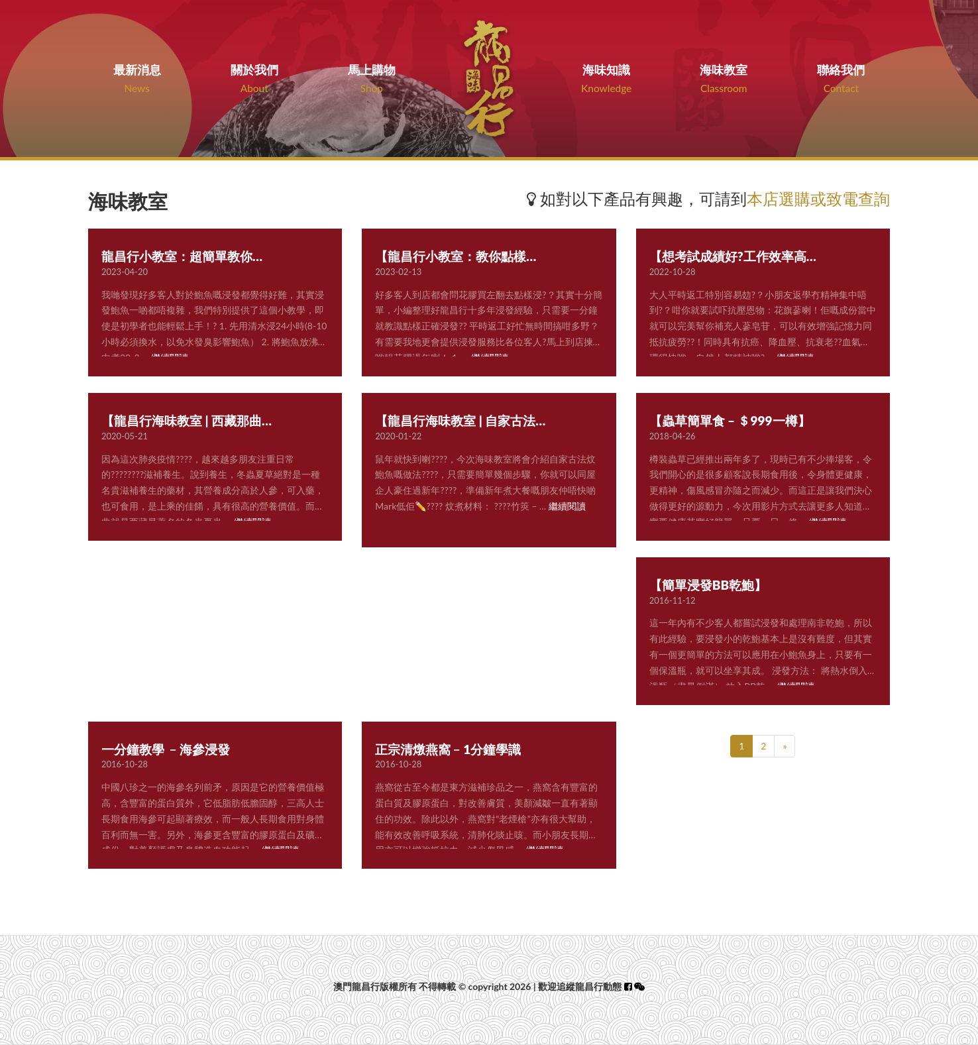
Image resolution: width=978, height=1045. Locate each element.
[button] (639, 986)
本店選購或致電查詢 (818, 198)
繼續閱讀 (567, 506)
